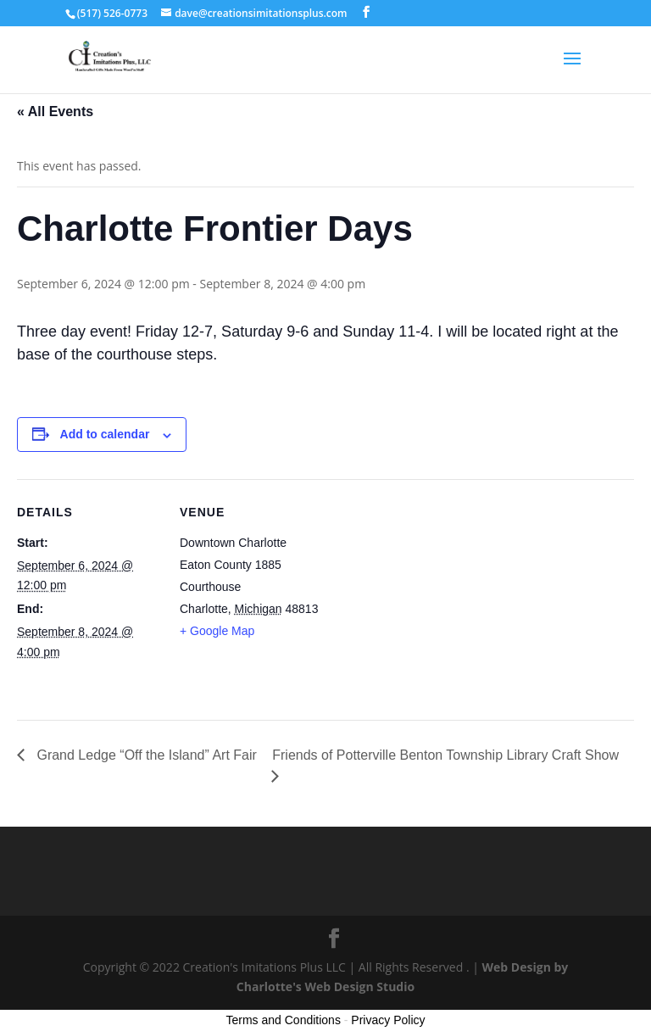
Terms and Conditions (283, 1020)
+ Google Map (217, 631)
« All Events (55, 111)
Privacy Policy (388, 1020)
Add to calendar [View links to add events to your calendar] (105, 434)
